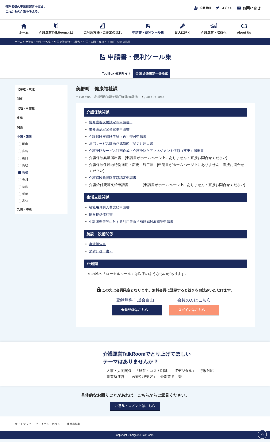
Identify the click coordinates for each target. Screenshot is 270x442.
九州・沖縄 (24, 213)
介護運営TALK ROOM (135, 11)
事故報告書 (98, 246)
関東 (20, 103)
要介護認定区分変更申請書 (110, 133)
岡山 (25, 148)
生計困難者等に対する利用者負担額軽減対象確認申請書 (134, 224)
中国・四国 (24, 141)
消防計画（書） (101, 253)
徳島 (25, 190)
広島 (25, 155)
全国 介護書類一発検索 (155, 77)
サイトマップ (23, 426)
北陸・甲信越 (26, 112)
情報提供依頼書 (101, 217)
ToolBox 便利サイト (112, 77)
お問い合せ (248, 9)
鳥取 (25, 169)
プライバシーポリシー (49, 426)
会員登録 (197, 9)
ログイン (222, 9)
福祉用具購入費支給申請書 (110, 210)
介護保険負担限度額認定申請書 (114, 181)
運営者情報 (74, 426)
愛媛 (25, 198)
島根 (25, 176)
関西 (20, 131)
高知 (25, 205)
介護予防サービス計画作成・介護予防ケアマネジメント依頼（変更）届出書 (150, 154)
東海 (20, 122)
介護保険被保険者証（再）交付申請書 (119, 140)
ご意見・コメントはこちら (135, 409)
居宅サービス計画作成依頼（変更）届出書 (123, 147)
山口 (25, 162)
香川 (25, 183)
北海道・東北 (26, 93)
